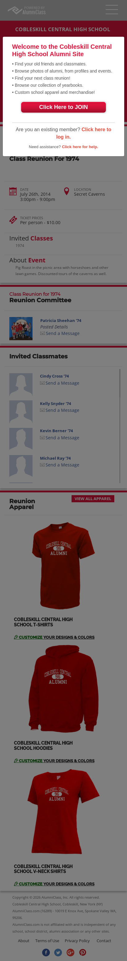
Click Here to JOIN (63, 107)
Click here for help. (80, 146)
